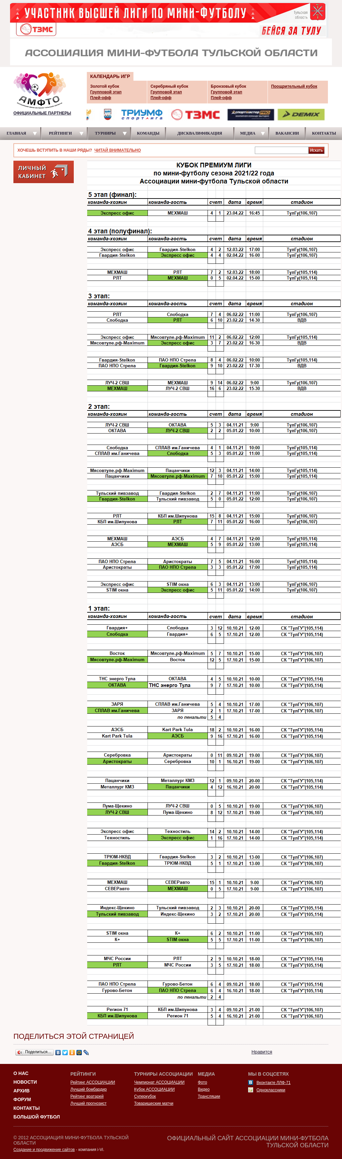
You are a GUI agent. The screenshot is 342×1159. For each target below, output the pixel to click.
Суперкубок (145, 1096)
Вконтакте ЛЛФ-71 (273, 1082)
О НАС (20, 1073)
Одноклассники (270, 1090)
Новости (25, 1082)
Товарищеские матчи (153, 1103)
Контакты (26, 1108)
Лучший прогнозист (88, 1103)
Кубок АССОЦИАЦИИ (154, 1089)
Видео (204, 1089)
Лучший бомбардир (88, 1089)
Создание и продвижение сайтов (44, 1149)
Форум (22, 1099)
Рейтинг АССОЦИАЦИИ (92, 1082)
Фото (202, 1082)
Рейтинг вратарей (87, 1096)
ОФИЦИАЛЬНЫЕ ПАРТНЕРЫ (42, 113)
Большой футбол (36, 1116)
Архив (21, 1090)
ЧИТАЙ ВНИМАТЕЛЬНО (117, 150)
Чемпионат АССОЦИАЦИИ (159, 1082)
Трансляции (209, 1096)
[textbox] (281, 150)
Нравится (261, 1052)
